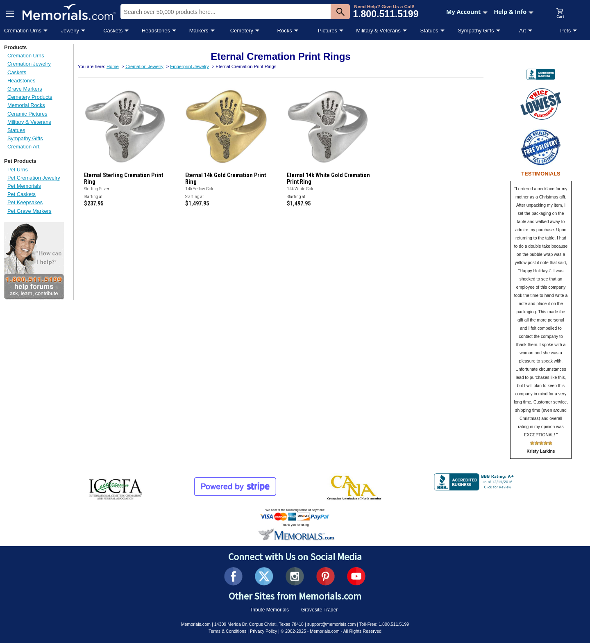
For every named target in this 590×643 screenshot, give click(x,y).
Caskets (113, 30)
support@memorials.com (331, 624)
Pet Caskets (21, 194)
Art (522, 30)
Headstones (156, 30)
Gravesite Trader (319, 610)
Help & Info (513, 12)
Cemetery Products (29, 97)
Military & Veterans (378, 30)
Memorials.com (196, 624)
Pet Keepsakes (25, 202)
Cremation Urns (22, 30)
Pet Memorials (24, 186)
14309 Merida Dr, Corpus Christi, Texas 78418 (259, 624)
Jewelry (70, 30)
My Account (467, 12)
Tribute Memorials (269, 610)
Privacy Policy (263, 631)
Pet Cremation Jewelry (33, 178)
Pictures (327, 30)
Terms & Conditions (227, 631)
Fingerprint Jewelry (189, 66)
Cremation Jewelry (29, 64)
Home (113, 66)
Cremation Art (23, 147)
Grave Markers (24, 89)
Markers (199, 30)
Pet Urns (17, 169)
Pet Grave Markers (29, 211)
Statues (429, 30)
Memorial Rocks (26, 105)
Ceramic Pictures (27, 114)
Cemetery (241, 30)
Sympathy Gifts (476, 30)
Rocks (284, 30)
